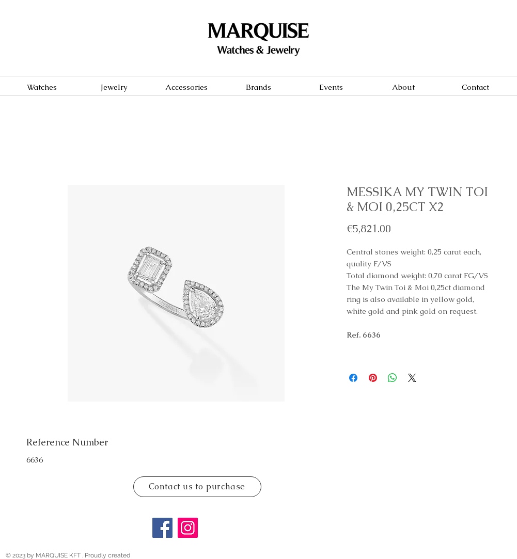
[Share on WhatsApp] (392, 378)
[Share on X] (412, 378)
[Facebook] (162, 528)
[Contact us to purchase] (197, 486)
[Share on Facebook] (353, 378)
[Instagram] (188, 528)
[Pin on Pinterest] (373, 378)
